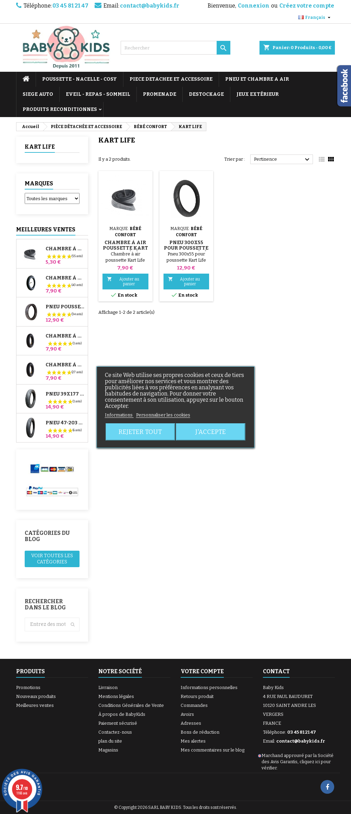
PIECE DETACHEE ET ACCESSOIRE (171, 79)
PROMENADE (159, 94)
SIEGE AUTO (38, 94)
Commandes (194, 705)
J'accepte (210, 432)
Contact (276, 671)
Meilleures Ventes (45, 229)
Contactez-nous (115, 732)
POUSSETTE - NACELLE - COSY (79, 79)
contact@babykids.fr (149, 5)
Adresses (191, 723)
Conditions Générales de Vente (131, 705)
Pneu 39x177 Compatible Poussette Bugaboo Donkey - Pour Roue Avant (65, 394)
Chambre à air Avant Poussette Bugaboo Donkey (65, 336)
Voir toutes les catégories (52, 559)
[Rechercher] (175, 48)
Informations (119, 414)
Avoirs (187, 714)
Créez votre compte (306, 5)
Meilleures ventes (35, 705)
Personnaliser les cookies (163, 414)
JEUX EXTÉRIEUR (258, 94)
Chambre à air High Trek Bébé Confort (65, 249)
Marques (39, 183)
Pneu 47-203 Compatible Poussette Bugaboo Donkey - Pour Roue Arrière (65, 423)
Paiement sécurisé (117, 723)
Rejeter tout (140, 432)
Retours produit (197, 696)
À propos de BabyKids (121, 714)
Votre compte (202, 671)
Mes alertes (193, 741)
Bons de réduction (200, 732)
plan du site (110, 741)
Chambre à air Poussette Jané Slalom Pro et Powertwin (65, 278)
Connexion (253, 5)
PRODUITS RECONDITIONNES (60, 109)
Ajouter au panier (123, 281)
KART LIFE (40, 147)
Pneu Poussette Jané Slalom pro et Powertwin (65, 307)
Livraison (108, 687)
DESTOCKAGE (206, 94)
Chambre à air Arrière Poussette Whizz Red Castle (65, 365)
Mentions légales (116, 696)
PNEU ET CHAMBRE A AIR (257, 79)
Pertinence (282, 160)
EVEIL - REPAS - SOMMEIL (98, 94)
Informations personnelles (209, 687)
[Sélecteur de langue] (315, 17)
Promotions (28, 687)
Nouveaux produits (36, 696)
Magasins (108, 750)
